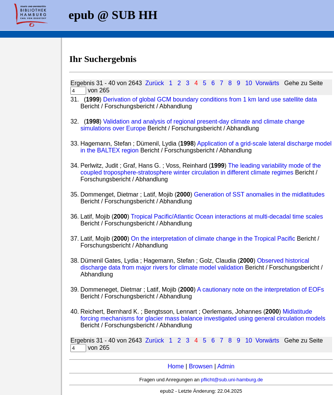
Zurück (154, 83)
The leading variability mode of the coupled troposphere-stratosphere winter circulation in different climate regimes (200, 169)
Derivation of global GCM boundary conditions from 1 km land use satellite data (210, 99)
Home (176, 366)
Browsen (201, 366)
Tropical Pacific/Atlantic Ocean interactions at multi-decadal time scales (227, 216)
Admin (225, 366)
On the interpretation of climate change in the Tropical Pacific (213, 238)
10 (248, 83)
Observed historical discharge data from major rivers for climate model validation (194, 264)
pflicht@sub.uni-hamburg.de (232, 379)
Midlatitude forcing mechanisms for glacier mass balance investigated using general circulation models (202, 315)
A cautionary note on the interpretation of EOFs (260, 289)
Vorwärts (267, 83)
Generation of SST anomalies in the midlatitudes (259, 194)
